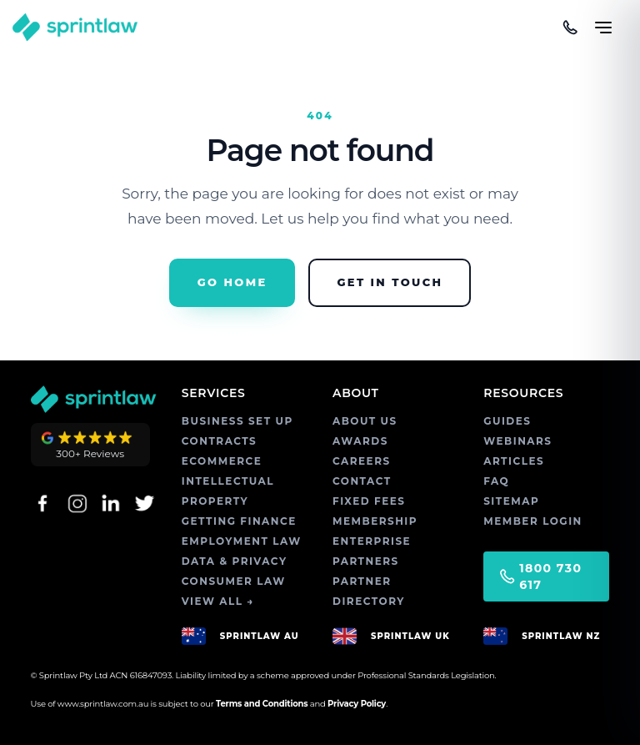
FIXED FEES (368, 501)
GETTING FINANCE (239, 521)
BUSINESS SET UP (237, 421)
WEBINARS (517, 441)
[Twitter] (144, 503)
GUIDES (507, 421)
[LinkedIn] (110, 503)
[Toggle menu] (603, 20)
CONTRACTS (220, 441)
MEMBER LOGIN (532, 521)
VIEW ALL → (218, 601)
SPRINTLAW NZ (561, 636)
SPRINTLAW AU (259, 636)
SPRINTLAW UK (410, 636)
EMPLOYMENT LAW (242, 541)
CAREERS (361, 461)
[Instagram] (76, 503)
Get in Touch (389, 282)
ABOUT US (365, 421)
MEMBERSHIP (375, 521)
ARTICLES (513, 461)
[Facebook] (43, 503)
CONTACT (362, 481)
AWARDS (360, 441)
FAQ (496, 481)
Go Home (233, 282)
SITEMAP (511, 501)
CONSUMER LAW (234, 581)
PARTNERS (365, 561)
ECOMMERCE (222, 461)
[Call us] (570, 27)
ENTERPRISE (371, 541)
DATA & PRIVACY (235, 561)
